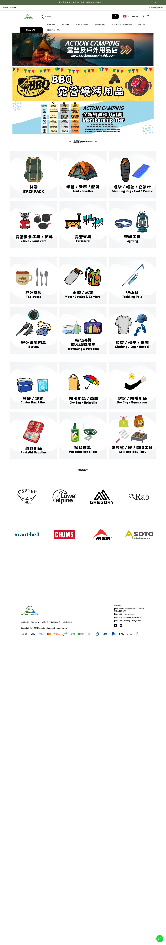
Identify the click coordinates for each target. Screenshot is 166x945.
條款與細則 (25, 622)
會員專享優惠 (67, 622)
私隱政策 (45, 622)
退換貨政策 (35, 622)
